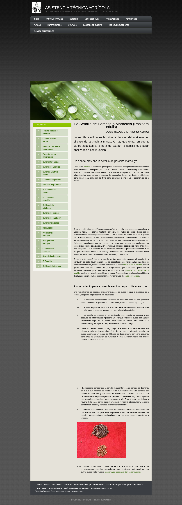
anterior (87, 167)
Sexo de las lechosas (52, 256)
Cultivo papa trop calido (50, 173)
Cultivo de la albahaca (48, 206)
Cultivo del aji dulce (51, 167)
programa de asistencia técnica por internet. (123, 472)
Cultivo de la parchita (52, 180)
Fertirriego (131, 19)
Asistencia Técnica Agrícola (77, 7)
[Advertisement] (91, 57)
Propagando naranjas (48, 234)
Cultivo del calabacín (52, 218)
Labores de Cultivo (92, 25)
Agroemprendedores (119, 25)
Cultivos (72, 25)
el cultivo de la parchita (132, 265)
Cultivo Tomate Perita (49, 140)
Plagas (37, 25)
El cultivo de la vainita (49, 191)
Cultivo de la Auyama (52, 266)
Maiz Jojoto (48, 228)
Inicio (36, 19)
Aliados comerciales (44, 31)
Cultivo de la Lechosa (48, 249)
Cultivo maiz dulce (51, 223)
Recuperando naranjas (49, 242)
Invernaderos (112, 19)
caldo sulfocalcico (132, 276)
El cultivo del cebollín (48, 198)
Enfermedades (55, 25)
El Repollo (47, 261)
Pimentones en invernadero (49, 155)
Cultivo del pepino (51, 213)
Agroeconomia (92, 19)
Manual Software (54, 19)
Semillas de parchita (52, 185)
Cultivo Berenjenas (51, 162)
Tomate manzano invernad (50, 132)
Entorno (74, 19)
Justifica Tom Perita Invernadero (51, 147)
